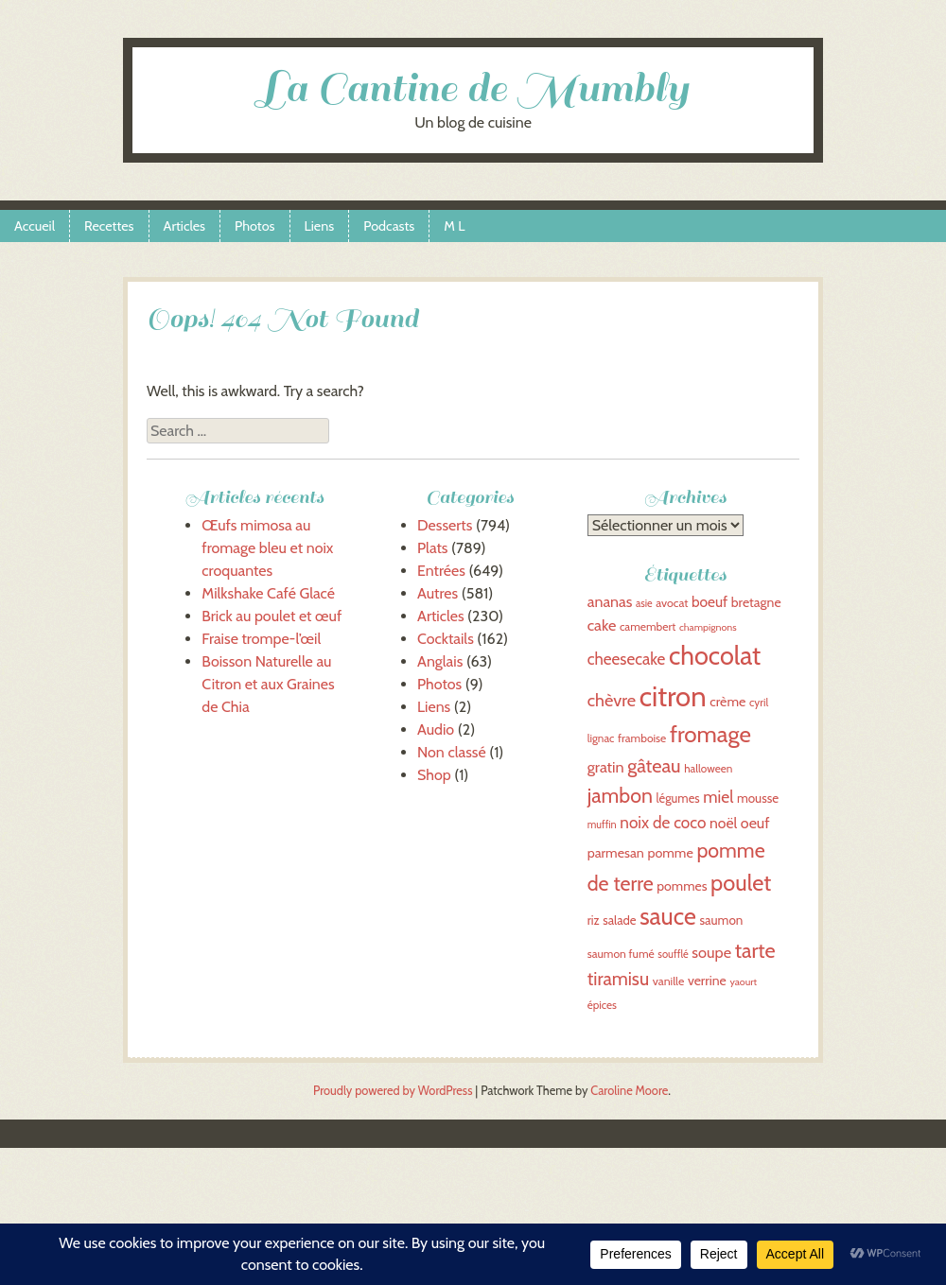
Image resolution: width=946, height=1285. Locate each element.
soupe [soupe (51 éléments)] (711, 952)
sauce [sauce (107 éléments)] (667, 916)
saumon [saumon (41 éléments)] (721, 920)
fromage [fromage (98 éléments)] (710, 734)
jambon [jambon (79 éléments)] (620, 795)
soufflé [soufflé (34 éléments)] (672, 954)
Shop (434, 775)
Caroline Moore (629, 1091)
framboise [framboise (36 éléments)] (642, 738)
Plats (432, 548)
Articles (185, 225)
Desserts (444, 525)
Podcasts (388, 225)
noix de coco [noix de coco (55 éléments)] (663, 822)
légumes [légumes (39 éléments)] (678, 798)
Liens (320, 225)
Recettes (109, 225)
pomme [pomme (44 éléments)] (669, 852)
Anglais (440, 661)
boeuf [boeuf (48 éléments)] (709, 602)
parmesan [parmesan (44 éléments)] (615, 852)
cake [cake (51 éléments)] (602, 625)
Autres (437, 593)
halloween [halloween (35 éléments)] (708, 768)
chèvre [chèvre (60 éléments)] (611, 700)
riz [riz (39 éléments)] (593, 920)
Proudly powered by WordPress (392, 1091)
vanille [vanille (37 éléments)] (669, 981)
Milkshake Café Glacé (268, 593)
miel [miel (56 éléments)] (718, 797)
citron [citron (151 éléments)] (673, 696)
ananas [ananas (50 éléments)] (610, 602)
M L (454, 225)
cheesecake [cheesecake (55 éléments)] (626, 659)
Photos (254, 225)
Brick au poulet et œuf (271, 616)
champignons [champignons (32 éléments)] (708, 627)
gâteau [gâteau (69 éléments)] (653, 766)
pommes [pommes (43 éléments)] (682, 885)
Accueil (34, 225)
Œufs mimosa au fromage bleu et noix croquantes (267, 548)
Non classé (451, 752)
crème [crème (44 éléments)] (727, 701)
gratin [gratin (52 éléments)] (605, 766)
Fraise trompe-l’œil (261, 639)
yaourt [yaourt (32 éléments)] (743, 982)
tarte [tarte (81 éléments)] (755, 950)
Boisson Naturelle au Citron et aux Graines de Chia (267, 684)
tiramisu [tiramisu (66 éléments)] (618, 978)
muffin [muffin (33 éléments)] (602, 824)
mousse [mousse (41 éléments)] (758, 798)
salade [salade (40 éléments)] (619, 920)
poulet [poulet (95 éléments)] (740, 882)
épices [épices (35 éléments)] (602, 1005)
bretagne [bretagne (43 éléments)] (756, 602)
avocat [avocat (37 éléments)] (672, 603)
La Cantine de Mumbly (473, 88)
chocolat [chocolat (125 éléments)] (715, 655)
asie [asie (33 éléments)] (644, 603)
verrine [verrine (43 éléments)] (707, 980)
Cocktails (445, 639)
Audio (435, 729)
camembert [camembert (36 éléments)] (647, 626)
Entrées (441, 571)
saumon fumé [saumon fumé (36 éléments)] (621, 953)
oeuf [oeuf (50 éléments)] (755, 823)
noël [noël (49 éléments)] (723, 823)
